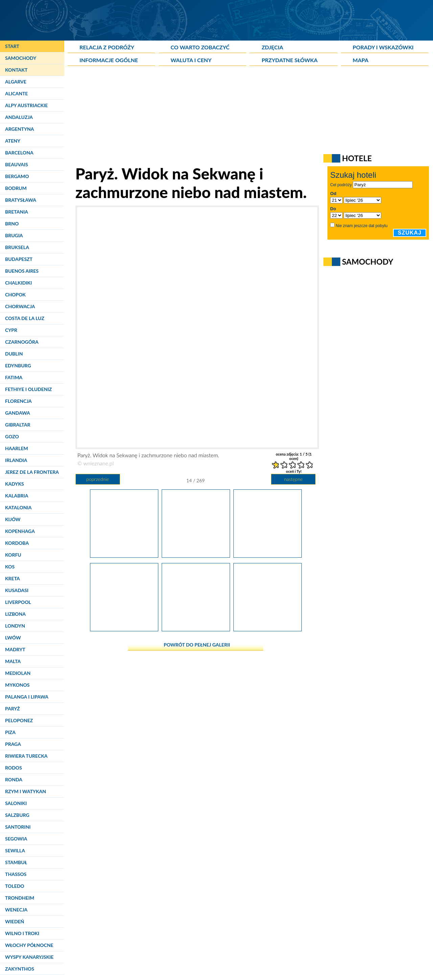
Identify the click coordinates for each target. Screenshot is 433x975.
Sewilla (15, 850)
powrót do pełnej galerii (197, 645)
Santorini (17, 827)
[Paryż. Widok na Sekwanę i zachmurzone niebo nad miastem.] (196, 555)
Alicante (16, 93)
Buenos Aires (22, 271)
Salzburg (17, 815)
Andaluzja (19, 117)
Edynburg (18, 365)
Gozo (12, 436)
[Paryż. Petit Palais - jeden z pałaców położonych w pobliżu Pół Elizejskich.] (267, 629)
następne (293, 479)
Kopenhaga (20, 531)
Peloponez (19, 720)
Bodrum (16, 188)
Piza (10, 732)
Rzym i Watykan (25, 791)
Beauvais (16, 164)
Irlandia (16, 460)
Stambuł (16, 862)
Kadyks (14, 484)
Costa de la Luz (24, 318)
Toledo (14, 886)
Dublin (14, 354)
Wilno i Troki (22, 933)
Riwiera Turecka (26, 756)
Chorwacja (20, 306)
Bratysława (20, 200)
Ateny (12, 141)
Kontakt (16, 70)
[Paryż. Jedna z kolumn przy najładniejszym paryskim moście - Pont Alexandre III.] (267, 555)
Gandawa (17, 413)
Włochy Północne (29, 945)
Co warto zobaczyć (199, 47)
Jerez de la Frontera (32, 472)
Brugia (14, 235)
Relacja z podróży (106, 47)
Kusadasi (16, 590)
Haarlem (16, 448)
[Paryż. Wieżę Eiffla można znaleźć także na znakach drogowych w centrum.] (124, 629)
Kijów (13, 519)
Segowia (16, 839)
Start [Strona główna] (12, 46)
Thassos (15, 874)
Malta (13, 661)
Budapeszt (18, 259)
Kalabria (16, 495)
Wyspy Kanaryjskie (29, 957)
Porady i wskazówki (383, 47)
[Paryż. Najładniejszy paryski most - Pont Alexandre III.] (124, 555)
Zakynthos (19, 969)
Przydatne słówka (289, 60)
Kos (10, 566)
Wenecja (16, 909)
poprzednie (97, 479)
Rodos (13, 768)
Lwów (13, 637)
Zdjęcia (272, 47)
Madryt (15, 649)
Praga (13, 744)
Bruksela (17, 247)
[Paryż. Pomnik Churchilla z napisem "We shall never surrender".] (196, 629)
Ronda (13, 779)
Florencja (18, 401)
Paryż (12, 708)
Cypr (11, 330)
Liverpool (18, 602)
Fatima (13, 377)
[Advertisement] (232, 117)
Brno (12, 223)
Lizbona (15, 614)
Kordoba (17, 543)
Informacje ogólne (108, 60)
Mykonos (17, 685)
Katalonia (18, 507)
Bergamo (17, 176)
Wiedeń (14, 921)
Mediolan (17, 673)
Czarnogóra (22, 342)
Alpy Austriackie (26, 105)
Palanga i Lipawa (26, 697)
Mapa (360, 60)
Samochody (20, 58)
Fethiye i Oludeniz (28, 389)
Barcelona (19, 152)
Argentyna (19, 129)
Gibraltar (17, 425)
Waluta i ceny (190, 60)
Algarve (15, 81)
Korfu (13, 555)
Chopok (15, 294)
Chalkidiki (18, 283)
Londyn (15, 626)
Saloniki (16, 803)
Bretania (16, 212)
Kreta (12, 578)
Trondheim (19, 898)
